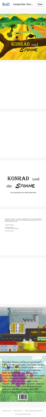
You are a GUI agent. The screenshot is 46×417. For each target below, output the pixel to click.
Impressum (6, 411)
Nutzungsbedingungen (33, 411)
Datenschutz (18, 411)
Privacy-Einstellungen (23, 414)
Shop (40, 4)
